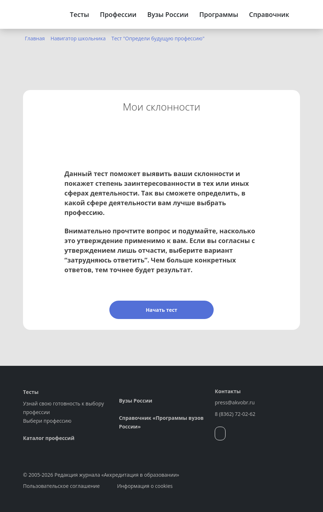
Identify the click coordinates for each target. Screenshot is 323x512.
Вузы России (167, 14)
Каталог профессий (48, 438)
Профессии (118, 14)
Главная (35, 38)
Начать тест (161, 309)
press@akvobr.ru (235, 402)
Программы (218, 14)
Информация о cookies (145, 485)
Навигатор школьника (78, 38)
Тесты (79, 14)
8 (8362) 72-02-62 (235, 413)
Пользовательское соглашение (61, 485)
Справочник (269, 14)
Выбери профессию (47, 420)
